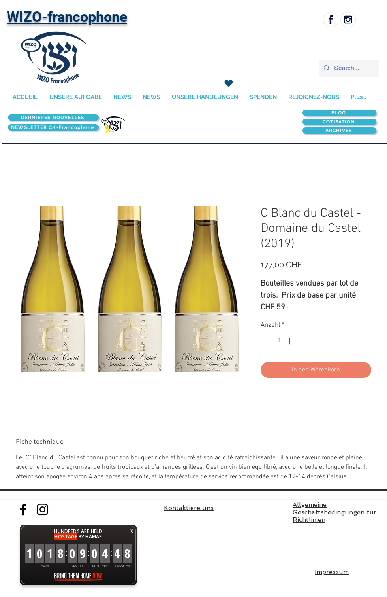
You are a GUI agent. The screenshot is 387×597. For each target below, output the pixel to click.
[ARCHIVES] (339, 130)
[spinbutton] (279, 341)
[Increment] (290, 341)
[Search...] (348, 68)
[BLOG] (339, 113)
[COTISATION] (339, 122)
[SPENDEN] (228, 83)
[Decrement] (268, 341)
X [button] (131, 531)
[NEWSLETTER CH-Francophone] (53, 127)
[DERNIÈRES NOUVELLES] (53, 117)
